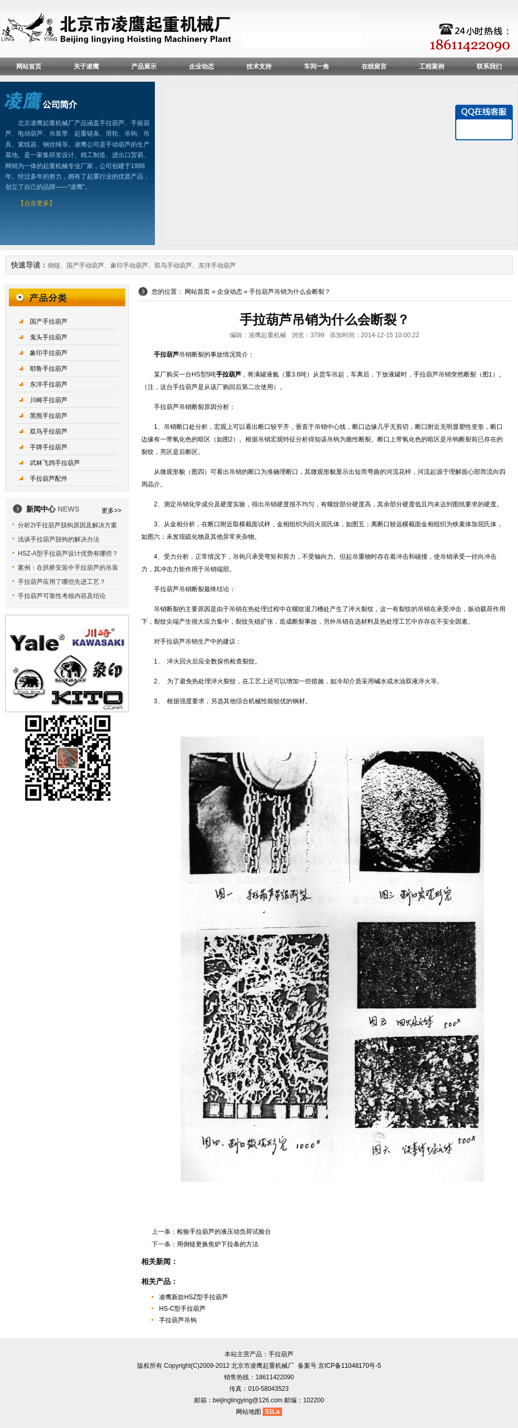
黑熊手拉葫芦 (48, 415)
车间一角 (316, 66)
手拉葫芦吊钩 (178, 1320)
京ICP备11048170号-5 (349, 1365)
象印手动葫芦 (129, 265)
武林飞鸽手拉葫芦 (55, 463)
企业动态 (201, 66)
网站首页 (28, 66)
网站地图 (248, 1411)
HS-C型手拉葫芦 (182, 1308)
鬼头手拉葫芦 (48, 337)
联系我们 (489, 66)
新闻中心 (53, 509)
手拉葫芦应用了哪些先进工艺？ (62, 581)
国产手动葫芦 (85, 265)
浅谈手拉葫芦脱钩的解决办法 (58, 539)
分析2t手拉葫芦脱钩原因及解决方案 (67, 525)
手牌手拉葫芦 (48, 447)
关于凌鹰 (86, 66)
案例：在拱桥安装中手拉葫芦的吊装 (68, 567)
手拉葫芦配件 (48, 478)
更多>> (111, 510)
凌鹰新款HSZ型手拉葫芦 (193, 1297)
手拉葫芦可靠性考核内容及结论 (62, 596)
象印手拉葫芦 (48, 353)
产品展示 (143, 66)
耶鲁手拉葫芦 (48, 368)
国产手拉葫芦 (48, 321)
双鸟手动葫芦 (173, 265)
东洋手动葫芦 (217, 265)
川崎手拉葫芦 (48, 400)
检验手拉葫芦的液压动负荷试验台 (224, 1231)
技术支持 (259, 66)
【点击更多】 (36, 203)
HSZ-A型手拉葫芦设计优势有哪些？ (68, 553)
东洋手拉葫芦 (48, 384)
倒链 (54, 265)
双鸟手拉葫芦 (48, 431)
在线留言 (374, 66)
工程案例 (431, 66)
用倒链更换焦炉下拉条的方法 (217, 1244)
